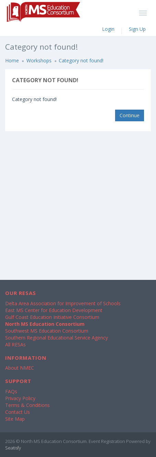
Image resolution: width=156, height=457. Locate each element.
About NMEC (19, 368)
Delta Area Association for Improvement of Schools (63, 303)
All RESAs (15, 344)
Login (108, 29)
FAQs (11, 391)
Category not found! (81, 60)
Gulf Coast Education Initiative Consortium (52, 317)
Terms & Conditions (27, 405)
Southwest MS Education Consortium (46, 331)
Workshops (39, 60)
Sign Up (137, 29)
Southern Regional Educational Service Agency (56, 337)
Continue (130, 115)
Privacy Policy (20, 398)
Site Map (15, 419)
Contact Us (17, 412)
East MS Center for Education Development (53, 310)
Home (12, 60)
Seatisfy (13, 448)
